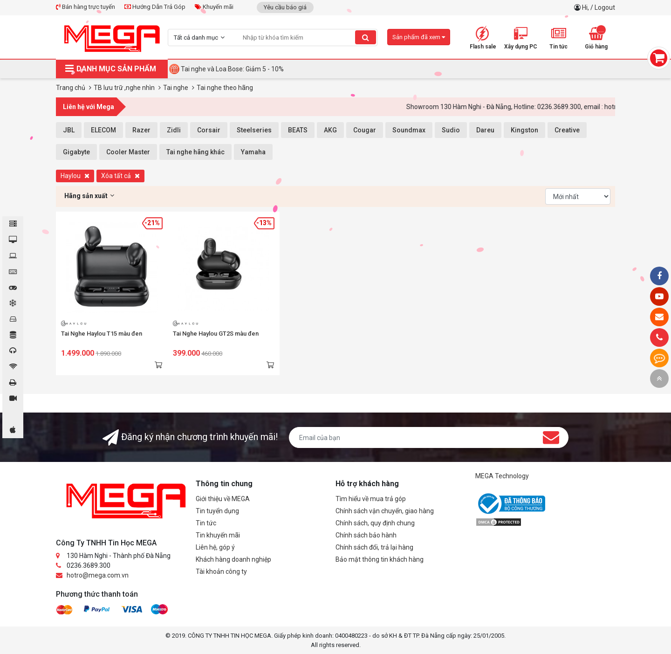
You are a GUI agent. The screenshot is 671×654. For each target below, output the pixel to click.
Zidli (174, 130)
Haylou (75, 175)
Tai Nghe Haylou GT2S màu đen (216, 333)
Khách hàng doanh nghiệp (233, 559)
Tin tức (206, 523)
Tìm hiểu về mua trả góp (371, 499)
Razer (141, 130)
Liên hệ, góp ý (215, 547)
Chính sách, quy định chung (375, 523)
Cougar (364, 130)
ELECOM (103, 130)
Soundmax (408, 130)
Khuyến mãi (214, 6)
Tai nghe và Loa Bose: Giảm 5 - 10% (232, 69)
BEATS (298, 130)
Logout (605, 7)
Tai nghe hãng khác (195, 152)
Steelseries (254, 130)
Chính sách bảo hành (366, 535)
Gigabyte (76, 152)
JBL (69, 130)
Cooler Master (128, 152)
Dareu (485, 130)
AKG (330, 130)
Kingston (524, 130)
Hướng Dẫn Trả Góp (154, 6)
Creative (567, 130)
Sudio (451, 130)
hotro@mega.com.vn (98, 575)
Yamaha (253, 152)
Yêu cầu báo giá (285, 7)
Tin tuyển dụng (217, 511)
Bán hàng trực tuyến (85, 6)
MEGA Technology (502, 476)
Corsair (208, 130)
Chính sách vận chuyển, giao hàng (385, 511)
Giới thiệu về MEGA (223, 499)
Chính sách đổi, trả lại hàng (374, 547)
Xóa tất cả (120, 175)
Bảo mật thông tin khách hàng (380, 559)
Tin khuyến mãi (218, 535)
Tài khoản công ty (221, 571)
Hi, (586, 7)
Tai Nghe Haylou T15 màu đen (101, 333)
